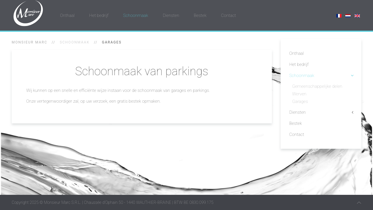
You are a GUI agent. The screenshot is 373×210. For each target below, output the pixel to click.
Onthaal (67, 15)
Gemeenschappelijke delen (317, 86)
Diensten (171, 15)
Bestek (200, 15)
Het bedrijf (99, 15)
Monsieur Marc (29, 42)
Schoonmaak (135, 15)
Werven (299, 94)
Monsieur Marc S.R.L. (62, 202)
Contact (228, 15)
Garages (300, 101)
